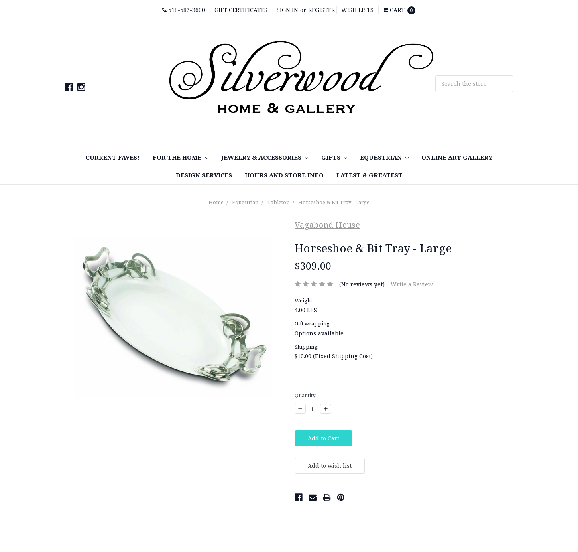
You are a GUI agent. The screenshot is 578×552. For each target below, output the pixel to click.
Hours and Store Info (284, 175)
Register (321, 10)
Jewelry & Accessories (264, 157)
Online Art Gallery (457, 157)
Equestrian (384, 157)
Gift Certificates (240, 10)
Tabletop (278, 202)
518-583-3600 (183, 10)
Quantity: (306, 395)
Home (216, 202)
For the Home (180, 157)
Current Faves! (112, 157)
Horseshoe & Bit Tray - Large (334, 202)
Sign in (287, 10)
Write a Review (412, 284)
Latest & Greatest (369, 175)
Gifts (334, 157)
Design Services (204, 175)
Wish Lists (357, 10)
